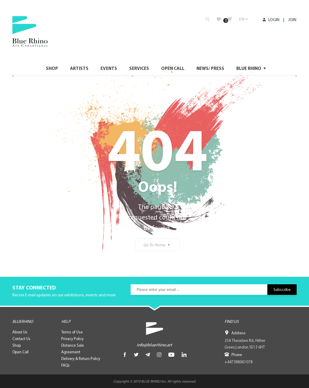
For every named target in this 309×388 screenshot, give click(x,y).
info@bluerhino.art (154, 345)
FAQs (65, 365)
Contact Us (21, 338)
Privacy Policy (72, 338)
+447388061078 (238, 361)
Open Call (20, 351)
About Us (19, 332)
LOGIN (271, 19)
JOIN (292, 19)
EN (243, 19)
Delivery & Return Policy (80, 358)
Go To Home (154, 245)
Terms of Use (72, 332)
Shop (16, 345)
